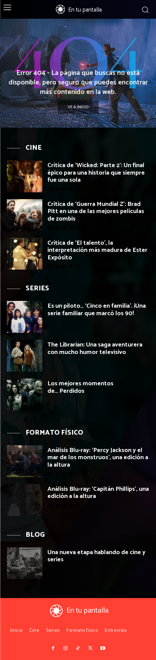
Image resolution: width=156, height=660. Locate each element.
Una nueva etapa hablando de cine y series (96, 556)
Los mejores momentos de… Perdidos (80, 387)
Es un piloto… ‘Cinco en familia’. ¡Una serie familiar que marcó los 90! (96, 310)
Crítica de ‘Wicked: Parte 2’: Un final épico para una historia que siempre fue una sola (96, 172)
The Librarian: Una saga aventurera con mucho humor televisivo (94, 348)
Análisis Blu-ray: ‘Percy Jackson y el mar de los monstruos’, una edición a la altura (97, 457)
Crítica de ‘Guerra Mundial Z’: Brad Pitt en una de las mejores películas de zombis (95, 211)
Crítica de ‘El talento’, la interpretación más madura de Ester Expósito (97, 250)
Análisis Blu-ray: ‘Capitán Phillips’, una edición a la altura (98, 493)
